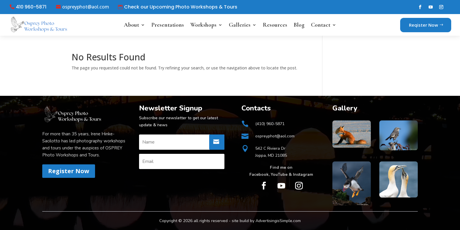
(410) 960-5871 (270, 124)
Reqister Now (423, 25)
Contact (320, 24)
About (131, 24)
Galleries (240, 24)
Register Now (68, 171)
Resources (275, 24)
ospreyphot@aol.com (85, 7)
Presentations (167, 24)
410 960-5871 (31, 7)
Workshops (203, 24)
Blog (299, 24)
